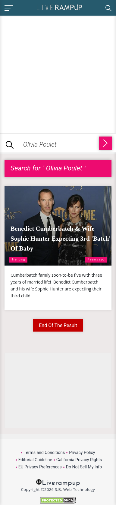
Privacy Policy (82, 452)
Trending (18, 259)
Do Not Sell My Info (84, 466)
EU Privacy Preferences (40, 466)
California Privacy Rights (79, 459)
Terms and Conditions (44, 452)
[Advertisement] (58, 73)
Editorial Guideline (35, 459)
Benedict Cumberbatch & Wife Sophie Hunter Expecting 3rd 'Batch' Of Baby (61, 238)
